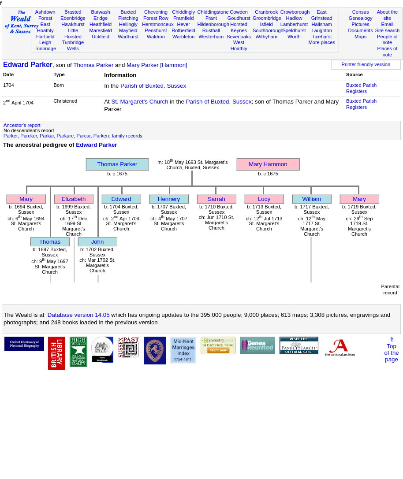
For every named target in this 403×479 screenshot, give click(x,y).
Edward (121, 199)
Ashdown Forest (45, 15)
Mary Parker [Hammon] (157, 65)
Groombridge (267, 18)
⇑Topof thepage (391, 349)
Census (360, 12)
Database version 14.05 (79, 315)
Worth (293, 36)
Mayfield (128, 30)
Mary (26, 199)
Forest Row (155, 18)
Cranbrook (266, 12)
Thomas (49, 241)
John (97, 241)
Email (387, 24)
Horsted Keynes (238, 27)
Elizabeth (74, 199)
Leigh (45, 42)
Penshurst (156, 30)
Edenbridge (73, 18)
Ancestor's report (22, 125)
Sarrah (216, 199)
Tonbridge (45, 48)
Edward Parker (27, 64)
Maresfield (100, 30)
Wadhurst (128, 36)
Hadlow (294, 18)
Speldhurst (294, 30)
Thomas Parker (93, 65)
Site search (387, 30)
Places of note (387, 51)
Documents (360, 30)
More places (321, 42)
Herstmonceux (158, 24)
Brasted (72, 12)
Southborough (268, 30)
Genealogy (361, 18)
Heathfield (101, 24)
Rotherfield (183, 30)
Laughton (322, 30)
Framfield (183, 18)
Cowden (239, 12)
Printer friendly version (366, 64)
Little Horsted (73, 33)
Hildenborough (213, 24)
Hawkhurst (72, 24)
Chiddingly (183, 12)
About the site (387, 15)
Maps (360, 36)
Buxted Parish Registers (361, 88)
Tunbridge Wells (73, 45)
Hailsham (322, 24)
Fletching (128, 18)
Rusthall (211, 30)
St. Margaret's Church (139, 101)
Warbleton (183, 36)
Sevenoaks (239, 36)
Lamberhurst (294, 24)
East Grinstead (321, 15)
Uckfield (100, 36)
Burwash (100, 12)
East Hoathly (45, 27)
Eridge (100, 18)
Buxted (128, 12)
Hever (183, 24)
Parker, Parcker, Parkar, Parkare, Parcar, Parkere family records (73, 135)
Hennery (169, 199)
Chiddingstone (213, 12)
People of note (387, 39)
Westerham (211, 36)
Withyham (266, 36)
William (311, 199)
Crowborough (295, 12)
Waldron (156, 36)
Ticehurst (322, 36)
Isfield (266, 24)
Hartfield (45, 36)
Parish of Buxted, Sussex (153, 85)
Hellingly (128, 24)
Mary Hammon (268, 164)
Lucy (264, 199)
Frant (211, 18)
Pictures (360, 24)
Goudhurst (239, 18)
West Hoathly (239, 45)
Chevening (156, 12)
